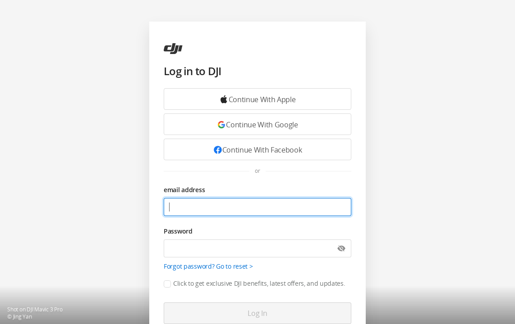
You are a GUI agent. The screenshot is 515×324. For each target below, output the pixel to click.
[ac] (173, 48)
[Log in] (257, 313)
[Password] (257, 248)
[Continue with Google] (257, 99)
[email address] (257, 207)
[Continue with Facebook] (257, 149)
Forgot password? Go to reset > (208, 266)
